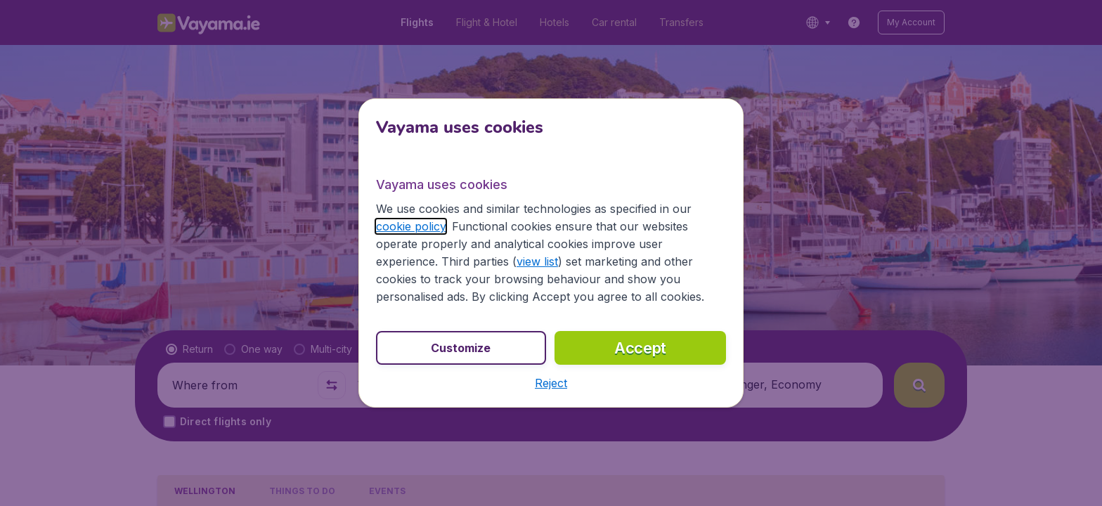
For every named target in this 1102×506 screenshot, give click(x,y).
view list (537, 261)
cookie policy (411, 226)
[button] (551, 383)
